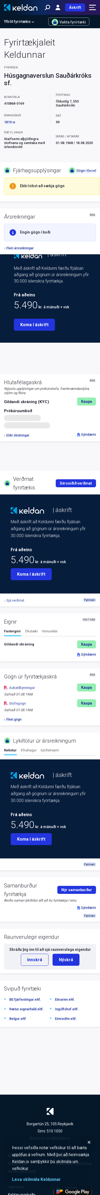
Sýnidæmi (86, 434)
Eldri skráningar (16, 435)
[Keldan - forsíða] (20, 7)
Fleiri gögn (13, 719)
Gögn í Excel (82, 170)
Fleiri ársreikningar (19, 248)
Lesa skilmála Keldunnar (36, 1179)
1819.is (9, 122)
